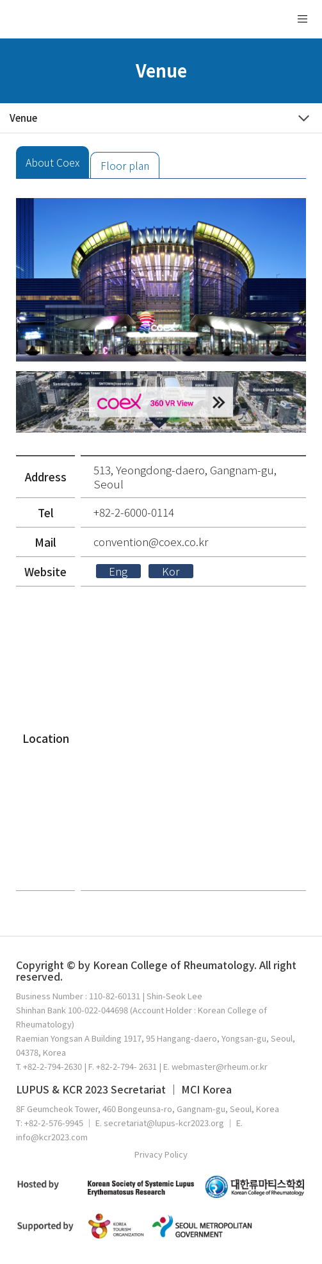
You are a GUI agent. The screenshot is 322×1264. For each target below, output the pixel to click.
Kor (170, 571)
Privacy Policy (161, 1154)
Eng (118, 571)
